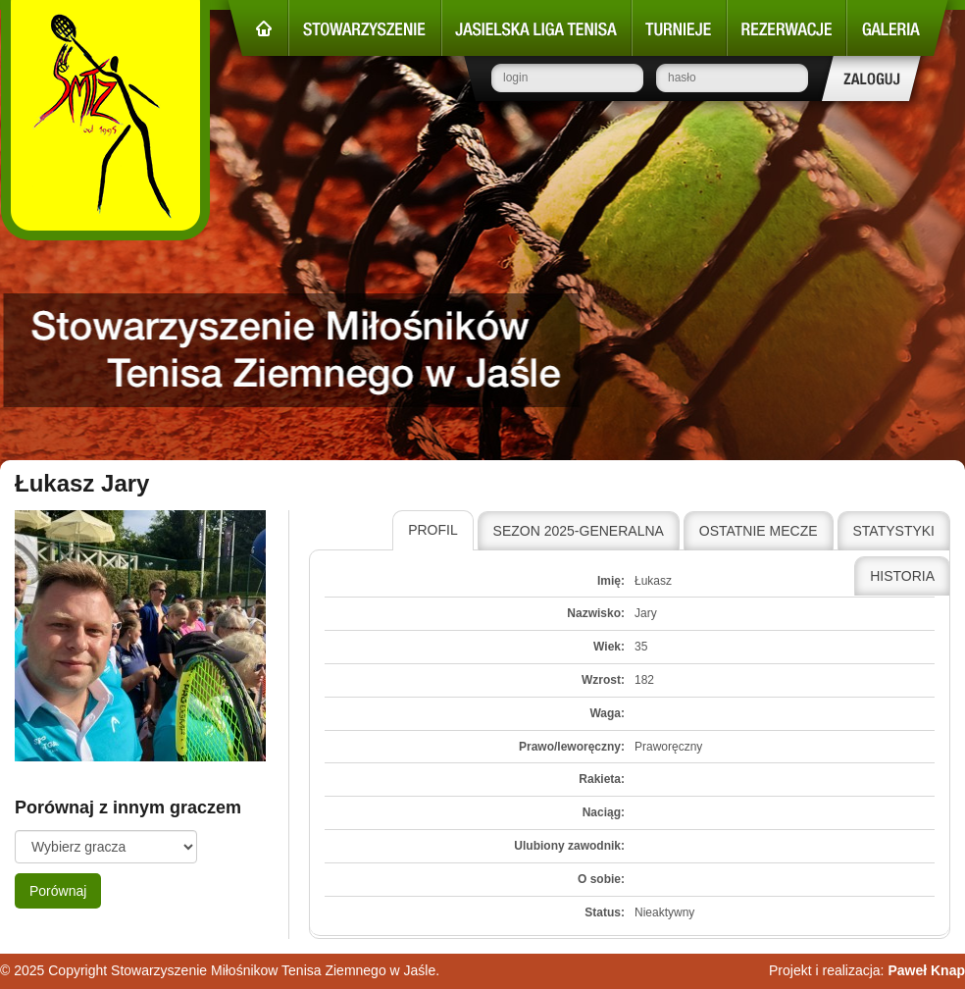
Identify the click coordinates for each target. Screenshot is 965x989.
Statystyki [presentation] (894, 531)
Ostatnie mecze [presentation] (758, 531)
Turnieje (679, 28)
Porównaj (57, 891)
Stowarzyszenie (364, 28)
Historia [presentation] (902, 576)
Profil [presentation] (433, 530)
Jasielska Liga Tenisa (536, 28)
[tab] (433, 530)
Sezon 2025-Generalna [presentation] (578, 531)
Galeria (897, 28)
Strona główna (258, 28)
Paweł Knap (926, 970)
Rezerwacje (786, 28)
